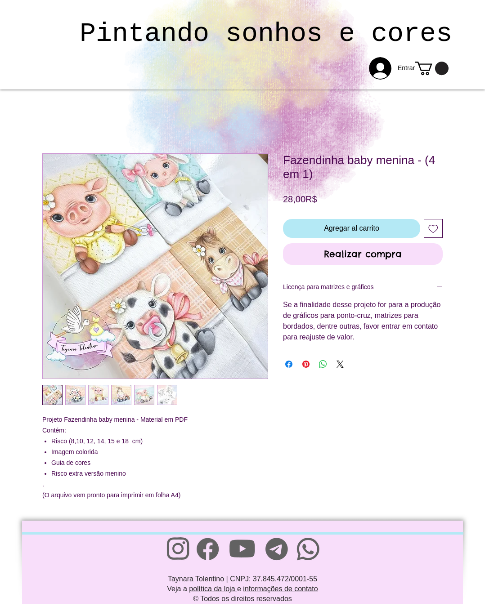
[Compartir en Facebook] (288, 364)
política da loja (213, 589)
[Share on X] (340, 364)
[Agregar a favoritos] (433, 228)
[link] (432, 68)
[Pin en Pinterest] (306, 364)
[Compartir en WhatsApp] (323, 364)
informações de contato (280, 589)
